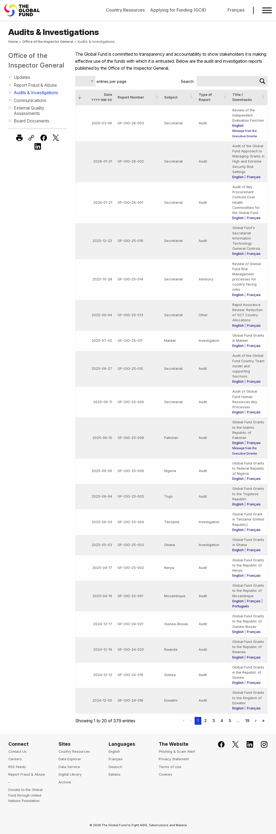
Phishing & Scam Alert (177, 751)
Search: (187, 81)
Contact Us (17, 751)
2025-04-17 (102, 568)
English (238, 126)
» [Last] (263, 720)
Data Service (69, 767)
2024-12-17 (102, 624)
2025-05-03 (102, 545)
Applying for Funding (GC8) (178, 10)
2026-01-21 (102, 161)
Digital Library (69, 774)
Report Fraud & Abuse (26, 774)
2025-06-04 (102, 496)
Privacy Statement (174, 759)
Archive (64, 782)
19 (247, 720)
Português (240, 606)
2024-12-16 (102, 650)
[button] (79, 97)
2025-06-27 (102, 369)
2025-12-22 (102, 241)
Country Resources (125, 10)
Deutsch (115, 767)
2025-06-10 (102, 438)
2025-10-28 (102, 279)
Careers (15, 759)
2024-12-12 (102, 675)
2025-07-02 (102, 341)
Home (13, 42)
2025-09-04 (102, 315)
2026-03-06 (102, 123)
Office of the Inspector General (47, 42)
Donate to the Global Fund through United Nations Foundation (25, 795)
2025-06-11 (102, 402)
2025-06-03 (102, 522)
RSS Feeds (17, 767)
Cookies (165, 774)
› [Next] (256, 720)
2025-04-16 (102, 596)
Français (235, 10)
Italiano (114, 774)
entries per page (110, 81)
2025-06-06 (102, 471)
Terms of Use (170, 767)
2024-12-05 (102, 700)
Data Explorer (69, 759)
